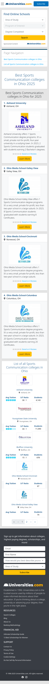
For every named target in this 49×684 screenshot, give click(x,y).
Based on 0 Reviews (29, 154)
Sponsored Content (11, 44)
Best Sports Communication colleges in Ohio (23, 59)
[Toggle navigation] (2, 4)
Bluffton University (25, 447)
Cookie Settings (9, 657)
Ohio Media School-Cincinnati (22, 236)
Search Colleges (10, 615)
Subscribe (41, 4)
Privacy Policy (9, 650)
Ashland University (16, 103)
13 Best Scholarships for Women (16, 637)
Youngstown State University (24, 418)
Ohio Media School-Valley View (22, 168)
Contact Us (8, 647)
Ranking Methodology (12, 625)
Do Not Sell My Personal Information (17, 660)
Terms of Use (8, 653)
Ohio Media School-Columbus (22, 295)
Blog (5, 618)
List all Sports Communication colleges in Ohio (23, 64)
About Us (7, 622)
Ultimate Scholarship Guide (14, 634)
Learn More (24, 158)
